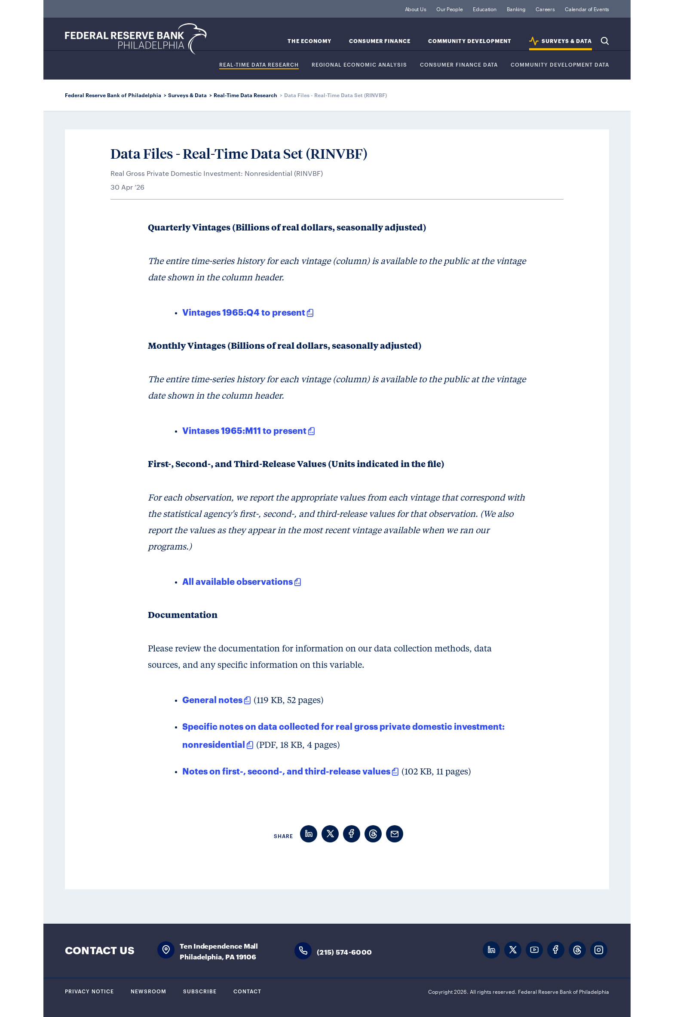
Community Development (470, 41)
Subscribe (200, 991)
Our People (449, 8)
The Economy (309, 41)
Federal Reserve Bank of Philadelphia (136, 39)
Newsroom (148, 991)
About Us (415, 8)
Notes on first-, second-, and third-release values (286, 771)
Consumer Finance (380, 41)
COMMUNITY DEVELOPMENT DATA (560, 64)
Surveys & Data (187, 94)
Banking (516, 8)
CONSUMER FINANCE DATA (459, 64)
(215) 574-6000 (344, 951)
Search (605, 41)
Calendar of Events (587, 8)
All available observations (237, 581)
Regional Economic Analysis (359, 64)
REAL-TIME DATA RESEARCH (259, 64)
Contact (247, 991)
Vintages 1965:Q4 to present (243, 312)
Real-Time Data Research (245, 94)
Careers (545, 8)
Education (484, 8)
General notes (212, 699)
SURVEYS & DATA (567, 41)
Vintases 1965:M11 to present (244, 430)
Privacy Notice (89, 991)
